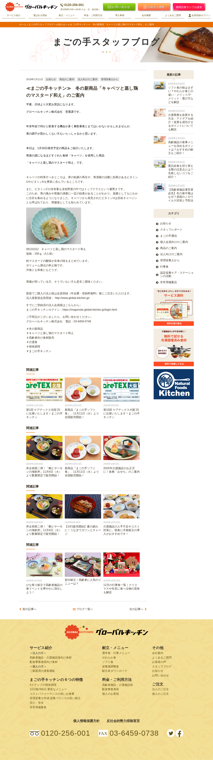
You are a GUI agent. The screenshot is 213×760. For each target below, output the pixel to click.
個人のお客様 (110, 693)
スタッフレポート (171, 229)
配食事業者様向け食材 (44, 661)
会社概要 (146, 15)
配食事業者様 (110, 689)
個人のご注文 (160, 693)
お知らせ (51, 79)
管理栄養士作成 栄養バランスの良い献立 (55, 698)
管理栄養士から (109, 79)
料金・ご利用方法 (93, 15)
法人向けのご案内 (87, 79)
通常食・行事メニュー (116, 653)
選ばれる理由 (40, 15)
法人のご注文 (160, 689)
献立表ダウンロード (114, 670)
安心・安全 (37, 702)
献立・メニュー (67, 15)
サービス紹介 (13, 15)
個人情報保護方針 (86, 721)
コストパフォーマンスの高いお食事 (52, 693)
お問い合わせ (160, 675)
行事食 (164, 266)
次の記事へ (136, 609)
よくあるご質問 (173, 15)
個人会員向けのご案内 (174, 241)
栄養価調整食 (110, 666)
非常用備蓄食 (38, 707)
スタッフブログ (162, 666)
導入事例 (119, 15)
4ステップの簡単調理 (43, 684)
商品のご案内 (67, 79)
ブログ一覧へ (84, 609)
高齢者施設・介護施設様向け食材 (51, 657)
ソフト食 (107, 661)
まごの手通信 (168, 235)
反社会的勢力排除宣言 (123, 721)
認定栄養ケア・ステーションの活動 (177, 274)
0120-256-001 (72, 5)
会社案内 (157, 653)
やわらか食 (109, 657)
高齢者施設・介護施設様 (117, 684)
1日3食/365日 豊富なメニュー (48, 689)
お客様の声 (159, 661)
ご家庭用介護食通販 (42, 670)
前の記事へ (29, 609)
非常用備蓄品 (168, 282)
